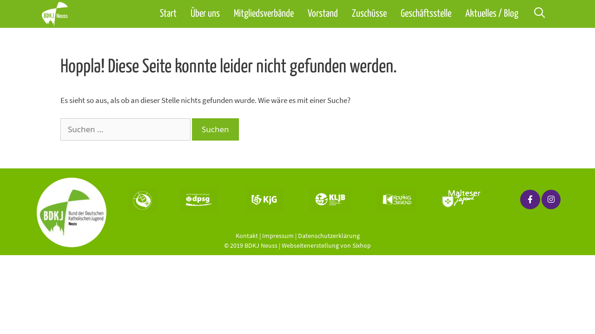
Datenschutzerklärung (329, 235)
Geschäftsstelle (426, 14)
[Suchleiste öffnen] (539, 13)
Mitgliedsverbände (264, 14)
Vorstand (323, 14)
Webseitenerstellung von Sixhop (326, 245)
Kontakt (247, 235)
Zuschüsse (369, 14)
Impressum (278, 235)
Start (168, 14)
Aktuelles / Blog (491, 14)
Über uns (205, 14)
